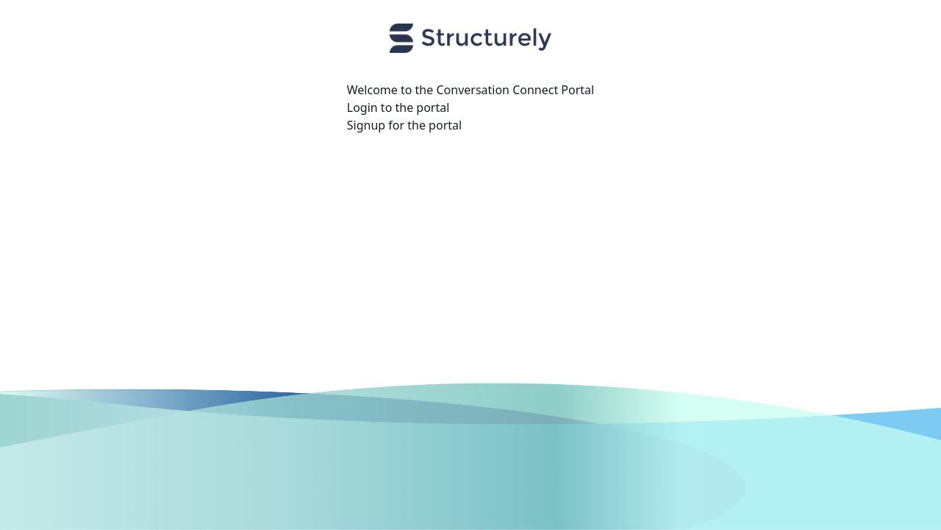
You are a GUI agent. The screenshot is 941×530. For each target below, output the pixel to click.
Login (362, 107)
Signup (366, 125)
